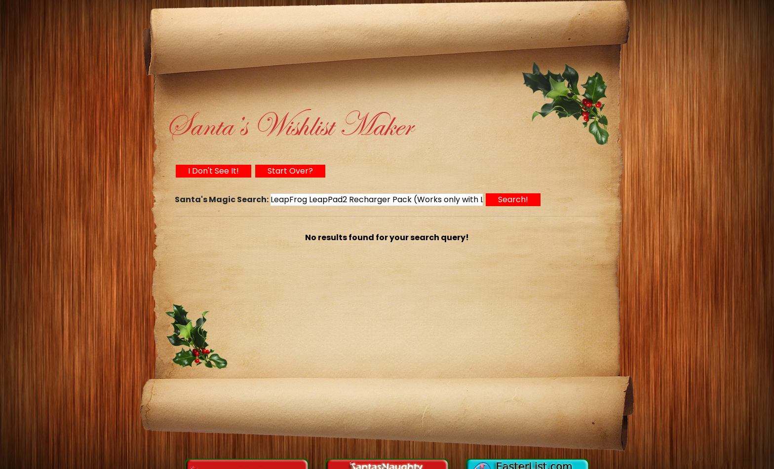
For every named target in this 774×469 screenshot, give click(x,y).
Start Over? (290, 171)
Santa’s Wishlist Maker (288, 125)
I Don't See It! (213, 171)
